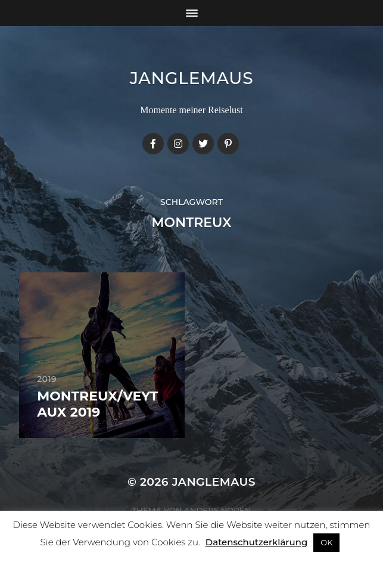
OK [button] (326, 542)
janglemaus (192, 78)
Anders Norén (217, 510)
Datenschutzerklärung (256, 542)
